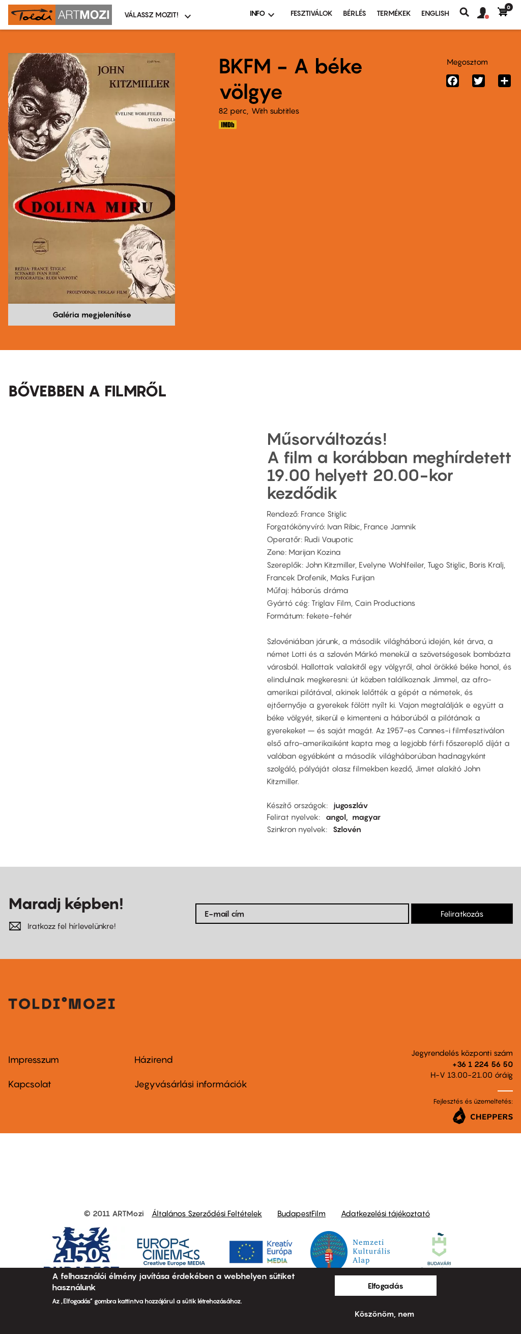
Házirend (153, 1059)
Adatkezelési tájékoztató (385, 1213)
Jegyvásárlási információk (190, 1084)
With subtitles (275, 110)
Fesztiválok (312, 13)
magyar (366, 816)
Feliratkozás (462, 913)
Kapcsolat (29, 1084)
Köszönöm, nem (384, 1313)
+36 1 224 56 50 (482, 1064)
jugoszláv (350, 805)
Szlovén (347, 829)
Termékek (394, 13)
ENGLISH (435, 13)
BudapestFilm (301, 1213)
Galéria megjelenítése (91, 314)
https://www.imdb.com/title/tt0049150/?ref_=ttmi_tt (227, 124)
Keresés (468, 12)
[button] (487, 13)
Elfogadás (385, 1285)
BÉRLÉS (354, 13)
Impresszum (33, 1059)
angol (336, 816)
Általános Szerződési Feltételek (207, 1213)
